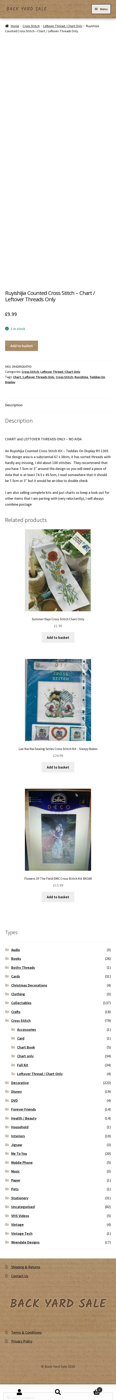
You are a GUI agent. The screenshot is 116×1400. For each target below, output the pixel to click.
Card (20, 1038)
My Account (19, 1392)
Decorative (20, 1082)
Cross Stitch (31, 26)
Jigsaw (16, 1144)
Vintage (17, 1224)
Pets (15, 1189)
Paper (15, 1180)
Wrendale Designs (25, 1242)
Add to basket (21, 345)
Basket (90, 1389)
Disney (16, 1091)
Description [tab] (13, 405)
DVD (14, 1100)
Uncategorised (23, 1206)
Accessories (26, 1029)
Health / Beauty (24, 1118)
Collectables (21, 1002)
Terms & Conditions (26, 1332)
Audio (15, 949)
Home (15, 26)
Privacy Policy (21, 1341)
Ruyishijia (81, 377)
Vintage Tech (21, 1233)
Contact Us (19, 1276)
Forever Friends (23, 1109)
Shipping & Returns (25, 1267)
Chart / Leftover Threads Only (33, 377)
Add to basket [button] (58, 637)
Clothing (18, 994)
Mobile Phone (22, 1162)
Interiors (18, 1136)
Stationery (19, 1198)
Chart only (25, 1056)
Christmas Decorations (29, 985)
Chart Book (26, 1047)
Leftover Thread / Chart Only (62, 26)
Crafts (15, 1011)
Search (58, 1392)
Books (16, 958)
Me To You (19, 1153)
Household (19, 1127)
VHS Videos (20, 1215)
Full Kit (22, 1065)
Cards (15, 976)
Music (15, 1171)
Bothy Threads (23, 967)
